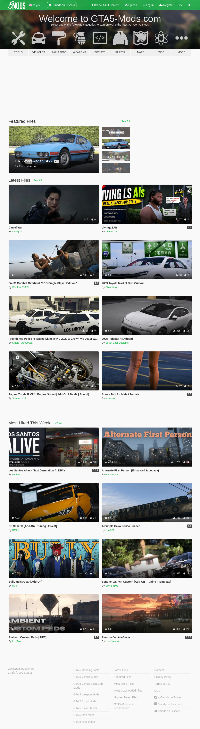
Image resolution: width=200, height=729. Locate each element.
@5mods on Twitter (167, 697)
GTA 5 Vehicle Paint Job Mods (88, 685)
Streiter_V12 (19, 398)
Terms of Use (162, 683)
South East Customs (117, 342)
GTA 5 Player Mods (85, 708)
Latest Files (121, 670)
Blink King (111, 287)
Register (166, 5)
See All (125, 121)
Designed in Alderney (21, 668)
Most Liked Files (124, 683)
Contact (159, 670)
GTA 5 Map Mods (84, 715)
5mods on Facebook (168, 704)
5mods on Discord (167, 711)
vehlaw (16, 474)
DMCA (158, 690)
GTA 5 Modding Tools (86, 670)
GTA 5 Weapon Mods (86, 694)
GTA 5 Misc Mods (84, 721)
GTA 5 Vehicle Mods (85, 676)
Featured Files (122, 676)
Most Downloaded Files (128, 690)
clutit (14, 585)
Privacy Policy (162, 676)
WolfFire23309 (20, 287)
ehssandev (111, 474)
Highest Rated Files (126, 697)
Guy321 (109, 530)
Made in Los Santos (20, 672)
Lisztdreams (112, 641)
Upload (131, 5)
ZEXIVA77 (111, 231)
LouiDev (16, 641)
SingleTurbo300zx (22, 342)
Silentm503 (111, 585)
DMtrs (15, 530)
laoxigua (16, 231)
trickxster (110, 398)
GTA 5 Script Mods (84, 701)
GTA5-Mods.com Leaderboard (124, 706)
